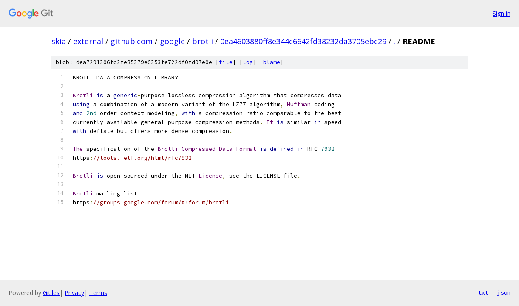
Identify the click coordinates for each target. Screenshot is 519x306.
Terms (98, 293)
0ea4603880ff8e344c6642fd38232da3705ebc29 (303, 41)
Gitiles (51, 293)
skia (58, 41)
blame (271, 62)
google (172, 41)
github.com (132, 41)
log (248, 62)
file (226, 62)
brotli (202, 41)
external (88, 41)
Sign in (501, 13)
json (503, 292)
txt (483, 292)
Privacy (74, 293)
